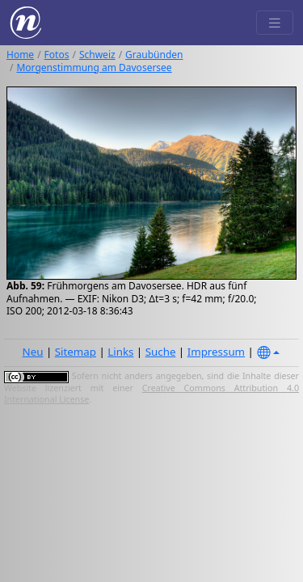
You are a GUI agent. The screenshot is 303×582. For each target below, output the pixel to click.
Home (20, 54)
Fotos (56, 54)
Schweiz (97, 54)
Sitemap (75, 351)
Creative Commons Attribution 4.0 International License (151, 393)
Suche (160, 351)
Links (120, 351)
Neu (33, 351)
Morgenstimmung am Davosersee (93, 67)
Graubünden (154, 54)
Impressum (216, 351)
